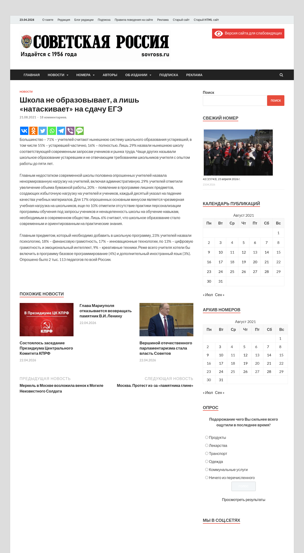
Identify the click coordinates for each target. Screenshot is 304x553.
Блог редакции (84, 20)
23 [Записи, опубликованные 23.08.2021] (209, 271)
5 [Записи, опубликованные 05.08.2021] (244, 242)
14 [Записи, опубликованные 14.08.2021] (267, 252)
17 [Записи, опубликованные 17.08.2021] (220, 261)
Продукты (217, 437)
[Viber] (70, 131)
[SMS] (79, 131)
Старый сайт (181, 20)
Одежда (216, 461)
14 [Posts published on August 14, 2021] (269, 355)
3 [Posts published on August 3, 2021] (220, 346)
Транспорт (218, 453)
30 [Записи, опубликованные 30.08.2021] (209, 281)
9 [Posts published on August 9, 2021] (208, 355)
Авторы (110, 75)
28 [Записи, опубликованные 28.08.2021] (267, 271)
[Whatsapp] (52, 131)
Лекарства (218, 445)
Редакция (64, 20)
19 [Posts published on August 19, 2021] (245, 363)
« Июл (208, 294)
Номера (83, 75)
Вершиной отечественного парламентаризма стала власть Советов (165, 348)
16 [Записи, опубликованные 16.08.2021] (209, 261)
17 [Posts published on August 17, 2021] (221, 363)
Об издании (136, 75)
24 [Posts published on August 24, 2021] (221, 371)
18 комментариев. (53, 117)
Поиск (208, 92)
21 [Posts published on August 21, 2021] (269, 363)
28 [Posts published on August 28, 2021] (269, 371)
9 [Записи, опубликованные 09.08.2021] (209, 252)
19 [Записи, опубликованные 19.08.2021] (244, 261)
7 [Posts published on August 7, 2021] (268, 346)
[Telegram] (61, 131)
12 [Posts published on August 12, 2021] (245, 355)
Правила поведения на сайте (134, 20)
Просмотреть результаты (243, 499)
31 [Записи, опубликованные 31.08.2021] (220, 281)
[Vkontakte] (24, 131)
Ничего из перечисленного (232, 477)
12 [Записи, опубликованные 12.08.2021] (244, 252)
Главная (32, 75)
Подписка (104, 20)
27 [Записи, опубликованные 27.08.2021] (255, 271)
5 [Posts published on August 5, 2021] (244, 346)
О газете (47, 20)
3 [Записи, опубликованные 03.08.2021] (220, 242)
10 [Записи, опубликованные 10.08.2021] (220, 252)
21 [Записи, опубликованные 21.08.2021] (267, 261)
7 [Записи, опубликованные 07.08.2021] (266, 242)
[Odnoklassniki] (33, 131)
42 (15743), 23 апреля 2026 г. (221, 179)
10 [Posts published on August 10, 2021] (221, 355)
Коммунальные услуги (228, 469)
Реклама (163, 20)
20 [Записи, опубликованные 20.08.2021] (255, 261)
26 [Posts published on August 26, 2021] (245, 371)
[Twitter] (43, 131)
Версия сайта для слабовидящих (248, 33)
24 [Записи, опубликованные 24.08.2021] (220, 271)
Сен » (219, 294)
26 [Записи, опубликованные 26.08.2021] (244, 271)
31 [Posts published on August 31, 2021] (221, 379)
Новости (56, 75)
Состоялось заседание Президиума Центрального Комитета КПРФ (46, 348)
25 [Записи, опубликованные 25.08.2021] (232, 271)
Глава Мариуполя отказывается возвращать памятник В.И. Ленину (106, 310)
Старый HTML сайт (206, 20)
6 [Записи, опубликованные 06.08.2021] (255, 242)
